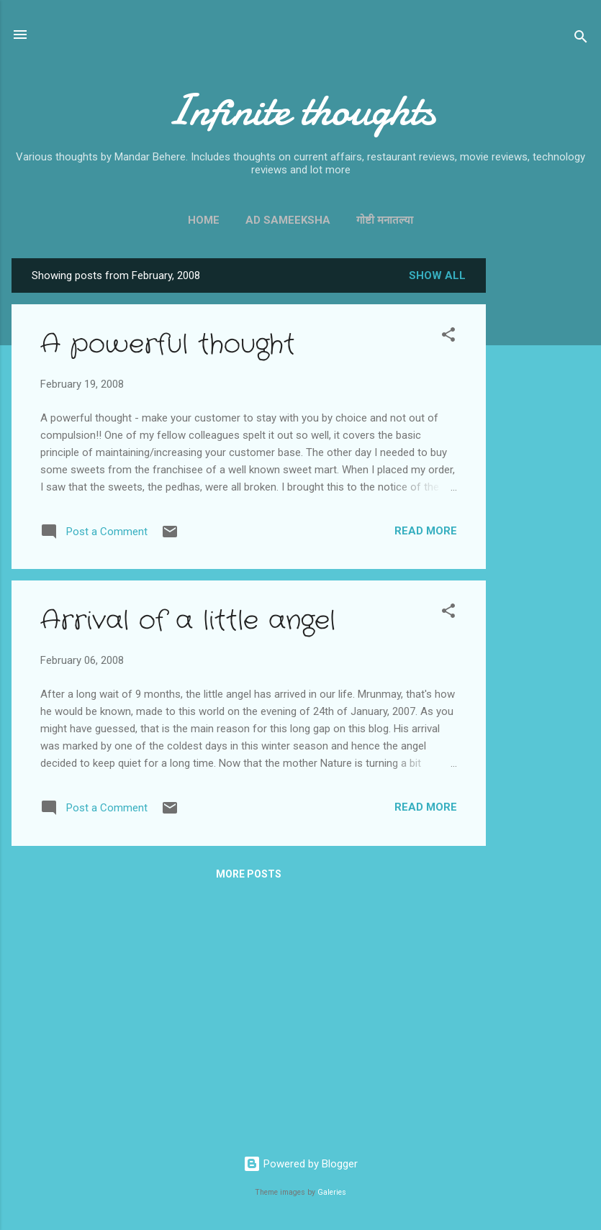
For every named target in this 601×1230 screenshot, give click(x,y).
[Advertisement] (543, 474)
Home (204, 220)
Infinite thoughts (300, 110)
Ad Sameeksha (287, 220)
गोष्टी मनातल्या (384, 220)
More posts (248, 874)
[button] (448, 337)
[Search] (580, 39)
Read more (425, 530)
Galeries (331, 1192)
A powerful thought (167, 345)
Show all (437, 275)
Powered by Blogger (300, 1163)
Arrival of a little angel (187, 621)
